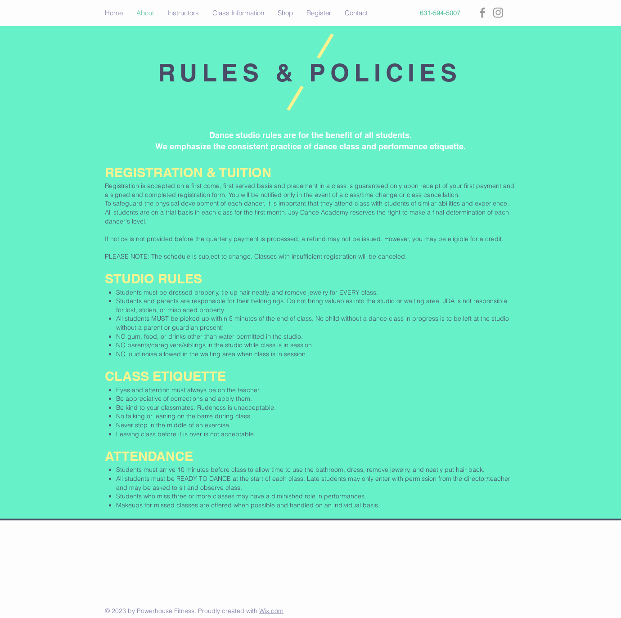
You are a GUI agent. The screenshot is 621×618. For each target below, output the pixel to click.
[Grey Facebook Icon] (482, 12)
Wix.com (271, 611)
